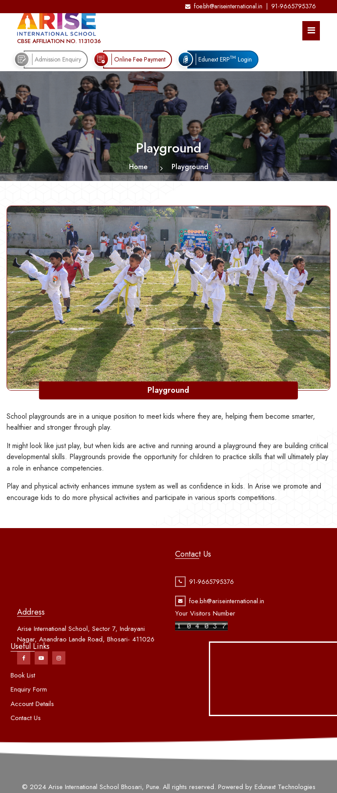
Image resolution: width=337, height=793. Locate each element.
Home (138, 167)
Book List (23, 688)
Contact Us (26, 731)
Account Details (32, 717)
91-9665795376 (293, 6)
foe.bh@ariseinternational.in (223, 6)
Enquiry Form (29, 703)
